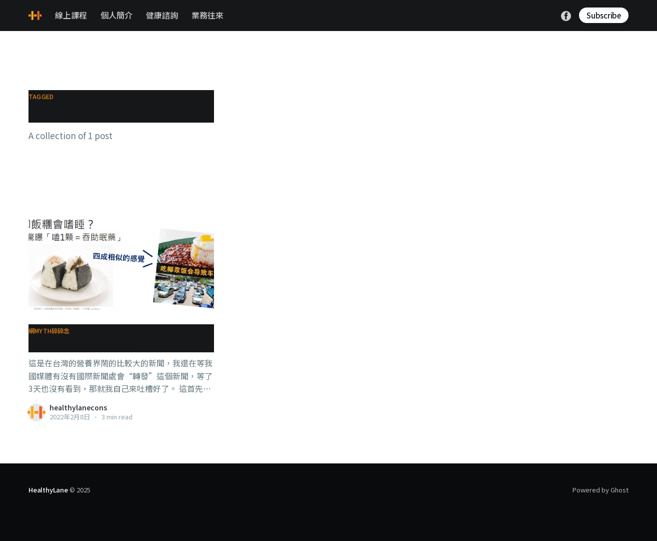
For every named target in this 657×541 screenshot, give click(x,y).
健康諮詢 (162, 15)
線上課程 (71, 15)
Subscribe (603, 15)
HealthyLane (48, 489)
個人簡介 (116, 15)
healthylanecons (78, 407)
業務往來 (208, 15)
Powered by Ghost (600, 489)
